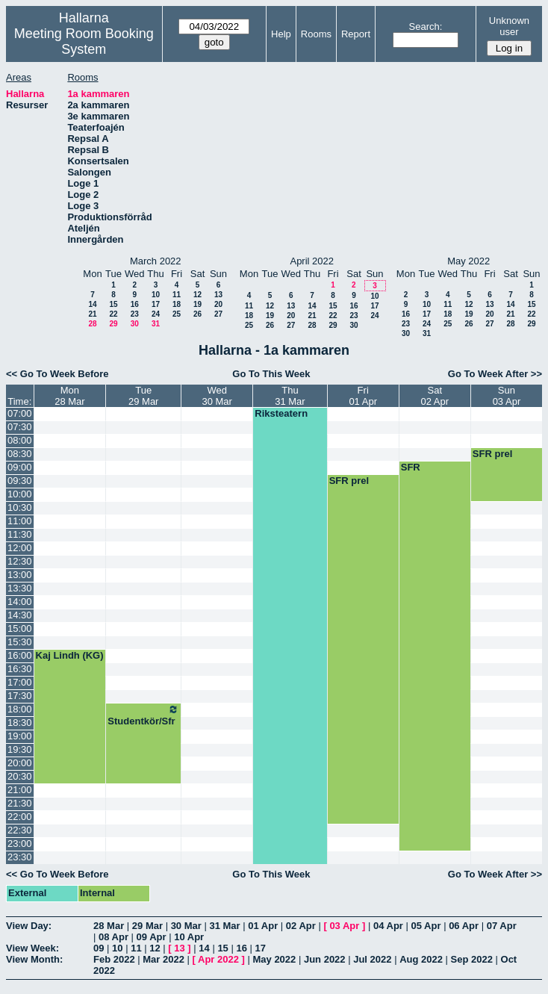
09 (98, 948)
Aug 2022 (421, 959)
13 (218, 295)
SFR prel (492, 453)
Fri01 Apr (363, 396)
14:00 (19, 601)
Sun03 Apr (507, 396)
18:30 (19, 722)
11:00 (19, 520)
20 (218, 304)
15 (113, 304)
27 (218, 314)
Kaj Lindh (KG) (70, 655)
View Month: (34, 959)
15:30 (19, 641)
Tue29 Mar (143, 396)
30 (135, 324)
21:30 (19, 803)
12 (197, 295)
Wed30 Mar (216, 396)
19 (197, 304)
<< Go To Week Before (57, 373)
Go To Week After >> (495, 373)
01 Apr (263, 925)
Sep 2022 (472, 959)
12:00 (19, 547)
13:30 (19, 588)
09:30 (19, 480)
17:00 (19, 682)
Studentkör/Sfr (143, 715)
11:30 (19, 534)
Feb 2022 (114, 959)
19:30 (19, 749)
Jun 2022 (325, 959)
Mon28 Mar (69, 396)
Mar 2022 (163, 959)
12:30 (19, 561)
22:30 (19, 830)
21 (92, 314)
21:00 (19, 789)
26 (197, 314)
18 (176, 304)
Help (281, 34)
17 (156, 304)
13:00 (19, 574)
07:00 (19, 413)
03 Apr (344, 925)
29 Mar (147, 925)
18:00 (19, 709)
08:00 (19, 440)
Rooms (316, 34)
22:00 (19, 816)
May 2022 (274, 959)
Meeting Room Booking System (84, 41)
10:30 (19, 507)
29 (113, 324)
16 (135, 304)
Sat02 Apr (435, 396)
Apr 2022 (218, 959)
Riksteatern (281, 413)
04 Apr (388, 925)
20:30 (19, 776)
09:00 (19, 467)
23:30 (19, 857)
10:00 (19, 494)
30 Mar (186, 925)
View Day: (29, 925)
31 (156, 324)
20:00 (19, 762)
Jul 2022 (372, 959)
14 (92, 304)
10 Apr (189, 936)
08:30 (19, 453)
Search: (426, 26)
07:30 (19, 426)
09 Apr (151, 936)
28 (92, 324)
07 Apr (502, 925)
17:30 (19, 695)
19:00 (19, 736)
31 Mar (224, 925)
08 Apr (113, 936)
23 (135, 314)
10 (156, 295)
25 (176, 314)
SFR (410, 467)
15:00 (19, 628)
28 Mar (108, 925)
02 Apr (301, 925)
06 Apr (464, 925)
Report (355, 34)
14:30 (19, 615)
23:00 (19, 843)
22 (113, 314)
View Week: (32, 948)
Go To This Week (271, 373)
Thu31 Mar (290, 396)
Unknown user (509, 26)
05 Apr (426, 925)
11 (176, 295)
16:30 (19, 668)
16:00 (19, 655)
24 (156, 314)
